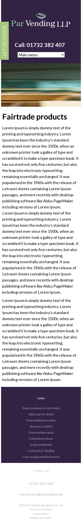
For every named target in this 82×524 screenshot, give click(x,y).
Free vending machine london (41, 457)
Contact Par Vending (41, 450)
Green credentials (41, 444)
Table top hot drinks (41, 414)
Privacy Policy (41, 513)
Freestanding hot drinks (41, 420)
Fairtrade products (41, 438)
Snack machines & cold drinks (41, 408)
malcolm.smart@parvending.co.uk (41, 494)
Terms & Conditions (41, 509)
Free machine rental (41, 432)
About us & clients (41, 426)
